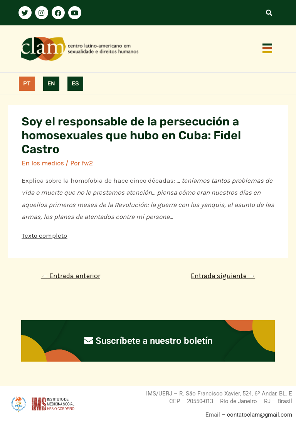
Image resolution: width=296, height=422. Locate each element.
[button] (267, 48)
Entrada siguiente (223, 276)
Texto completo (44, 235)
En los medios (43, 163)
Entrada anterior (70, 276)
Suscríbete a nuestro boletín (148, 340)
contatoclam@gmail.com (258, 414)
